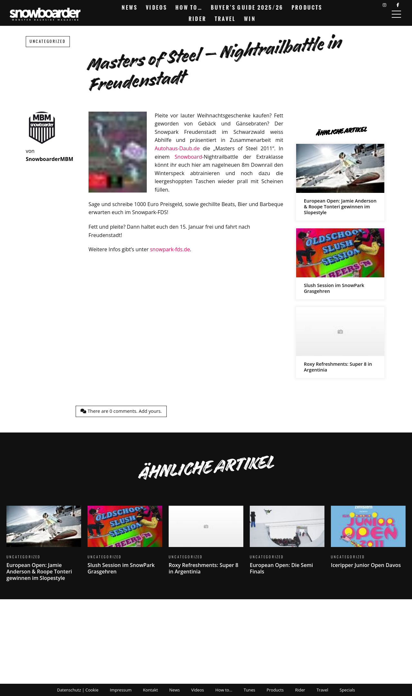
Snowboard (188, 156)
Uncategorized (48, 41)
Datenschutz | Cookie (77, 690)
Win (250, 19)
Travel (225, 19)
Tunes (249, 690)
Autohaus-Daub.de (177, 148)
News (129, 7)
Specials (347, 690)
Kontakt (150, 690)
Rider (197, 19)
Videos (156, 7)
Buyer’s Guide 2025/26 (247, 7)
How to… (188, 7)
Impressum (121, 690)
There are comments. (121, 411)
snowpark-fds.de (170, 249)
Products (307, 7)
